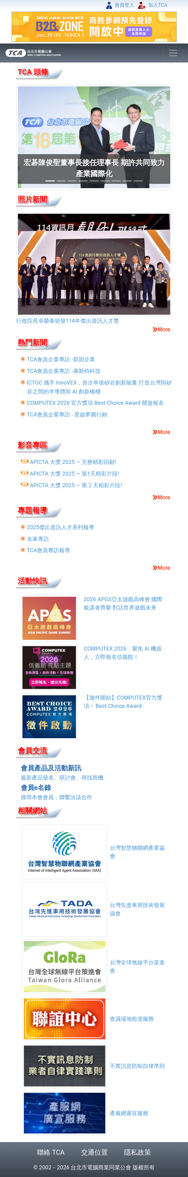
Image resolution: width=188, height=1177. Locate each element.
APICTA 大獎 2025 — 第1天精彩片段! (74, 473)
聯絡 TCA (51, 1152)
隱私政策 (137, 1152)
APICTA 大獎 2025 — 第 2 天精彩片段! (76, 485)
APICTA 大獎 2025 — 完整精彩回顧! (73, 462)
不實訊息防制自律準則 (137, 1066)
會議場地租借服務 (132, 1019)
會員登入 (120, 5)
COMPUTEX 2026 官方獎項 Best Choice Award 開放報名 (95, 403)
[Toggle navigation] (172, 53)
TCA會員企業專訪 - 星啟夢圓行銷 (67, 414)
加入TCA (153, 5)
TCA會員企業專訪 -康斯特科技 (64, 371)
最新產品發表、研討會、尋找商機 (62, 777)
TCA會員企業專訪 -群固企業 (61, 359)
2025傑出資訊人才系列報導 (60, 527)
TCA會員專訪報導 (48, 550)
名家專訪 (38, 539)
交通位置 (94, 1152)
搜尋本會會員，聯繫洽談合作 (56, 797)
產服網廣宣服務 (129, 1113)
